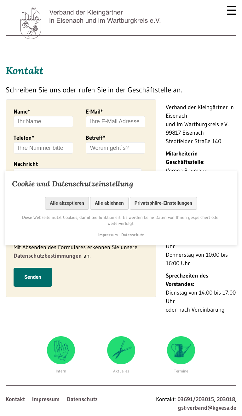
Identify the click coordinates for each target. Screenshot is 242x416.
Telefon (24, 137)
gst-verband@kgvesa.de (207, 407)
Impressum (46, 399)
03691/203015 (195, 399)
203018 (226, 399)
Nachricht (26, 164)
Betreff (96, 137)
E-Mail (94, 111)
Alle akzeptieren (67, 203)
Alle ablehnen (109, 203)
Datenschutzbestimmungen (48, 260)
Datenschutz (82, 399)
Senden (32, 282)
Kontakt (15, 399)
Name (22, 111)
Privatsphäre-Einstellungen (163, 203)
